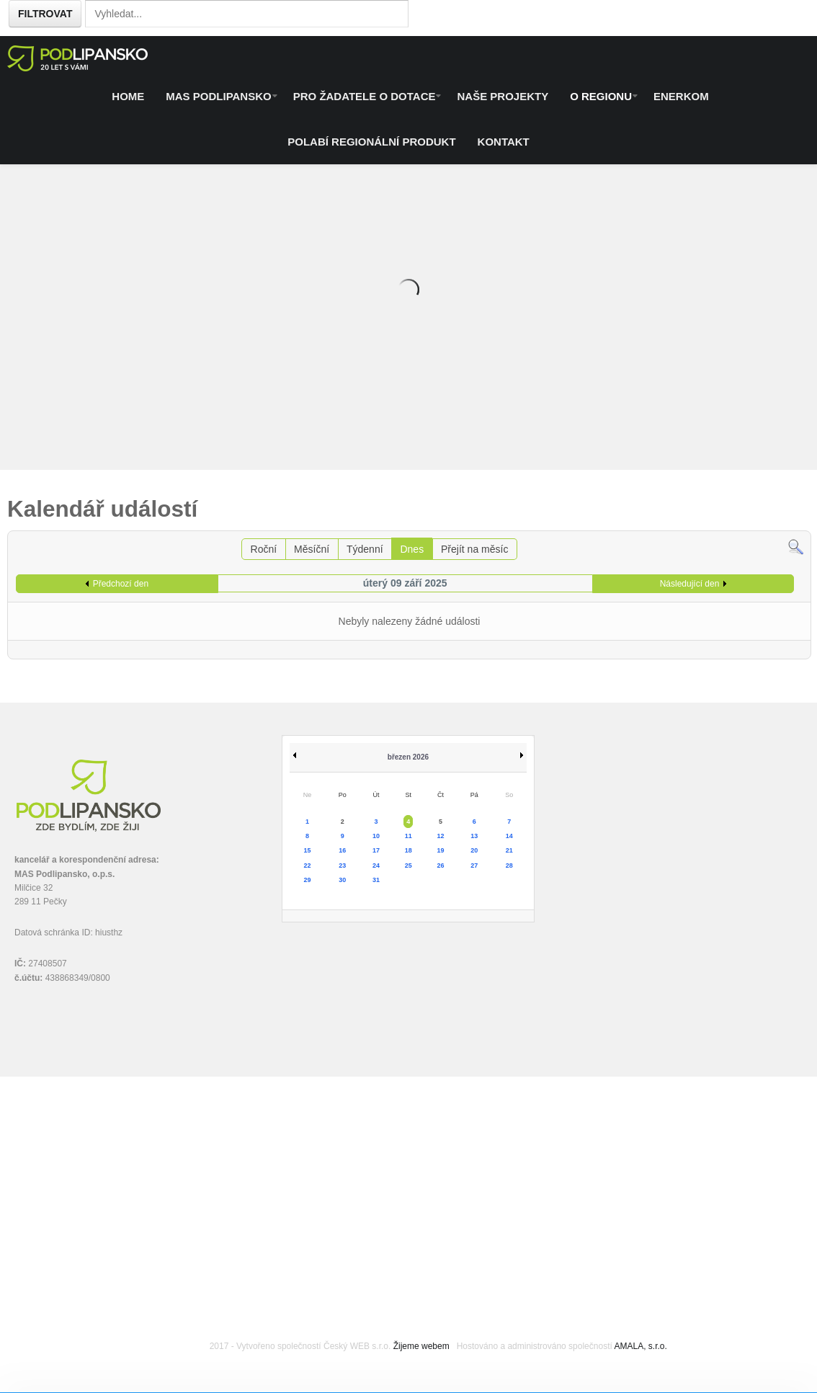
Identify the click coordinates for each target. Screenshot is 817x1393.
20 (474, 850)
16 (342, 850)
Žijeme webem (421, 1346)
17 (376, 850)
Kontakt (504, 141)
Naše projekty (502, 96)
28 (509, 865)
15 (307, 850)
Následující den (690, 584)
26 (441, 865)
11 (408, 836)
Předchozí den (120, 584)
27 (474, 865)
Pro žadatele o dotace (364, 96)
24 (376, 865)
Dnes (412, 549)
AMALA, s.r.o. (640, 1346)
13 (474, 836)
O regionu (601, 96)
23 (342, 865)
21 (509, 850)
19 (441, 850)
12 (441, 836)
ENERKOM (681, 96)
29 (307, 880)
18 (408, 850)
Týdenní (365, 549)
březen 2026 (408, 757)
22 (307, 865)
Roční (264, 549)
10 (376, 836)
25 (408, 865)
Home (128, 96)
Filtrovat (45, 13)
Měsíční (311, 549)
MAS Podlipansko (218, 96)
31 (376, 880)
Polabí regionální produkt (371, 141)
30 (342, 880)
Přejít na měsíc (474, 549)
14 (509, 836)
